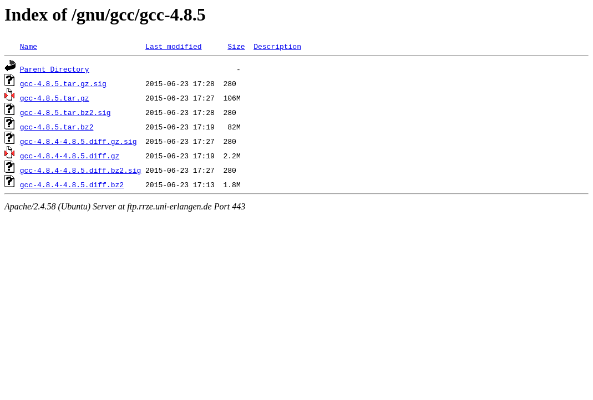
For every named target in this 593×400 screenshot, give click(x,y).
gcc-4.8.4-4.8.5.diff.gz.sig (78, 141)
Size (236, 46)
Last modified (173, 46)
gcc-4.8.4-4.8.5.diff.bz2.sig (80, 170)
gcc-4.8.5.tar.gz (54, 98)
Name (28, 46)
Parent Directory (54, 69)
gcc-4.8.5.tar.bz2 (57, 127)
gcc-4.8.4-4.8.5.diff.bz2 (72, 184)
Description (277, 46)
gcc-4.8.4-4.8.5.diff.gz (69, 156)
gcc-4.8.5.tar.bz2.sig (65, 112)
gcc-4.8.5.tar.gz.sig (63, 83)
